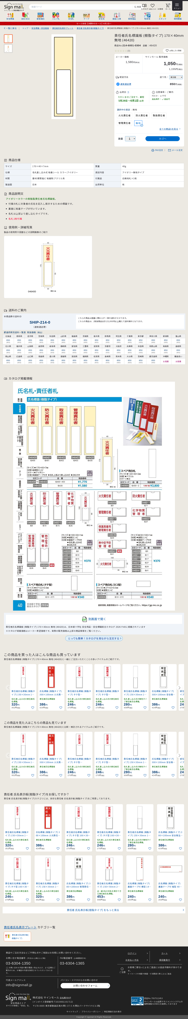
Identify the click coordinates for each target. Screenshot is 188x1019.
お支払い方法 (132, 959)
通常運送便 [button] (125, 84)
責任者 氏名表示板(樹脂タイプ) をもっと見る (93, 910)
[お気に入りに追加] (33, 707)
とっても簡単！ (93, 638)
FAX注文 (157, 150)
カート (164, 953)
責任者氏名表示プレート (20, 927)
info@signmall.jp (19, 985)
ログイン (132, 953)
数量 (120, 138)
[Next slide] (180, 688)
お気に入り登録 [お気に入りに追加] (173, 50)
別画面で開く (94, 619)
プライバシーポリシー (91, 1011)
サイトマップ (72, 1011)
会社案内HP (65, 997)
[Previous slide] (8, 688)
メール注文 (175, 150)
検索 (137, 7)
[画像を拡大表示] (63, 76)
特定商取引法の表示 (112, 1011)
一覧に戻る (11, 28)
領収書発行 (164, 959)
